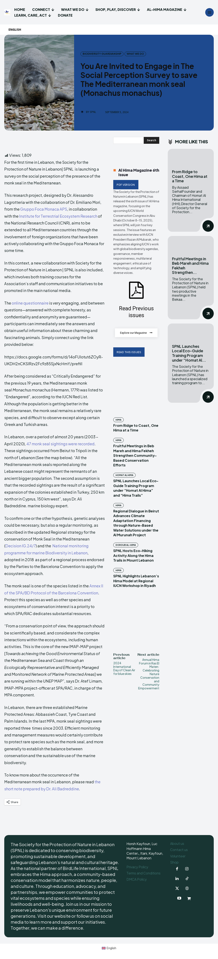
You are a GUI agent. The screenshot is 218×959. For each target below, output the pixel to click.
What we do (135, 54)
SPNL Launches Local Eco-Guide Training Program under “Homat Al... (189, 353)
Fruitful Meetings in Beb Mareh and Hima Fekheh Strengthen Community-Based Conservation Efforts (135, 455)
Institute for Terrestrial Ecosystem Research (58, 216)
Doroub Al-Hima (126, 545)
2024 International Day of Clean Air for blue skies (124, 668)
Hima (118, 419)
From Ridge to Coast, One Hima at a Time (189, 176)
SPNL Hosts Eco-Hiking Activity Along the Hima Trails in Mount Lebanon (133, 556)
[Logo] (7, 12)
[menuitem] (17, 29)
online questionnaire (30, 302)
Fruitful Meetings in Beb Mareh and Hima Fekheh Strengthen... (190, 265)
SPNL (93, 112)
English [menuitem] (111, 948)
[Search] (151, 140)
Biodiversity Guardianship (101, 54)
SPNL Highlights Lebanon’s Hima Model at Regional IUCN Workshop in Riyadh (136, 581)
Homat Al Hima (124, 475)
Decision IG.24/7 (20, 545)
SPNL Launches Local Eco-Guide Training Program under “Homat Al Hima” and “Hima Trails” (135, 488)
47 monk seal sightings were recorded (60, 443)
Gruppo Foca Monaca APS (43, 209)
